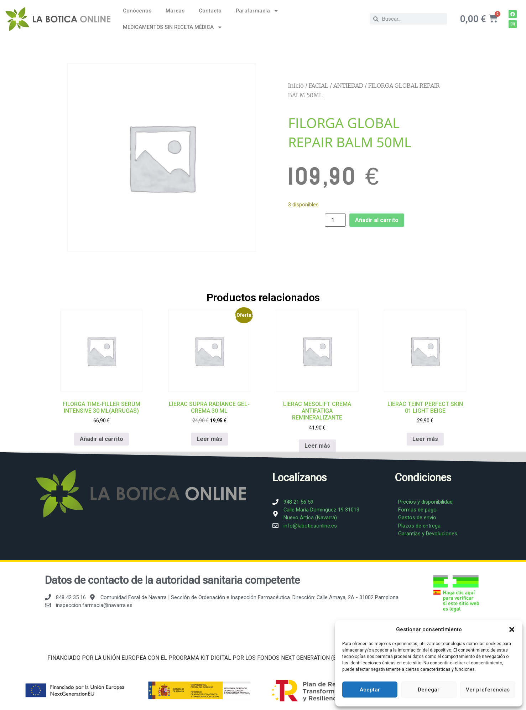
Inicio (296, 85)
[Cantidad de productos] (335, 220)
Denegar (428, 689)
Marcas (175, 10)
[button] (511, 629)
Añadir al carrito (377, 220)
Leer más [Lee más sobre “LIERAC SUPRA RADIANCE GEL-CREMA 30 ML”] (209, 438)
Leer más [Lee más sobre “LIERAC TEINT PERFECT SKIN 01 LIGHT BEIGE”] (425, 438)
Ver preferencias (488, 689)
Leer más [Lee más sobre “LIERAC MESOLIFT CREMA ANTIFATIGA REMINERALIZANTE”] (317, 445)
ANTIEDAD (348, 85)
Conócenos (137, 10)
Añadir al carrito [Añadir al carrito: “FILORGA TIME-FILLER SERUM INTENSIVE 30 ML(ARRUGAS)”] (101, 438)
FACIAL (318, 85)
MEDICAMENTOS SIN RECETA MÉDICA (173, 27)
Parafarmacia (257, 11)
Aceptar (370, 689)
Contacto (210, 10)
